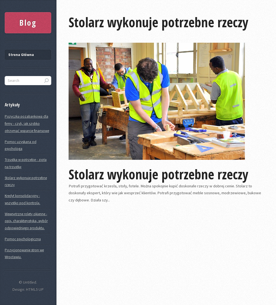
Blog (28, 22)
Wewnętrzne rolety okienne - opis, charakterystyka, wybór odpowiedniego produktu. (26, 221)
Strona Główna (21, 54)
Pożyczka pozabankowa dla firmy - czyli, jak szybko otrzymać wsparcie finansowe (27, 123)
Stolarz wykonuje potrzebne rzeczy (158, 22)
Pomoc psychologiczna (23, 239)
